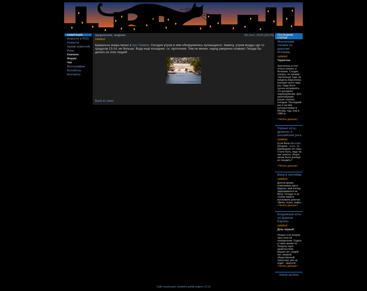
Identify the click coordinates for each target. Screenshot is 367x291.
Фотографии (76, 66)
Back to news (104, 100)
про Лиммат (140, 45)
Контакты (74, 74)
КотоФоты (74, 70)
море (292, 146)
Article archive (289, 274)
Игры (70, 50)
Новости (73, 42)
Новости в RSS (78, 38)
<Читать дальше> (287, 119)
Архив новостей (78, 46)
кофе (298, 143)
